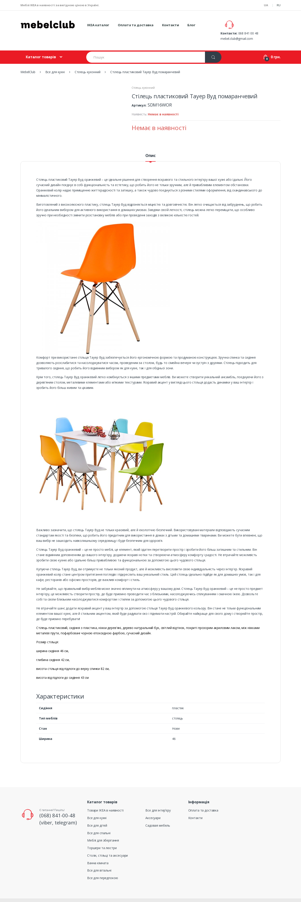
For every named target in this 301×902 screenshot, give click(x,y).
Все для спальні (98, 822)
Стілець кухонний (143, 77)
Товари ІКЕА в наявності (105, 800)
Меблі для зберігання (103, 830)
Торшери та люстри (102, 837)
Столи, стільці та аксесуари (107, 845)
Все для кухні (96, 807)
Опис (150, 145)
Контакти (170, 25)
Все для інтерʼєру (158, 800)
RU (279, 5)
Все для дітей (97, 815)
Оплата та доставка (135, 25)
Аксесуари (153, 807)
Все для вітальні (99, 860)
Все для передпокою (102, 867)
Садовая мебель (157, 815)
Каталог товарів (41, 46)
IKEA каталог (98, 25)
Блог (191, 25)
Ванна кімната (97, 852)
